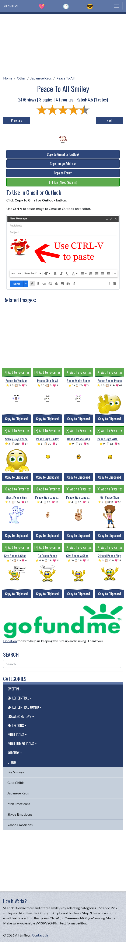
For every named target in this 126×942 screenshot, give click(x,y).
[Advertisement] (63, 43)
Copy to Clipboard (16, 418)
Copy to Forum (63, 172)
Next (109, 120)
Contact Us (40, 935)
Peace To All (65, 78)
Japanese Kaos (41, 78)
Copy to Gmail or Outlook (63, 154)
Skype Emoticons (19, 814)
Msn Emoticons (18, 804)
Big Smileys (15, 772)
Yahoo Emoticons (20, 825)
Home (7, 78)
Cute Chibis (15, 782)
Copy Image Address (63, 163)
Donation (10, 641)
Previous (16, 120)
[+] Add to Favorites (16, 372)
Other (21, 78)
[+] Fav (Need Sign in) (63, 182)
